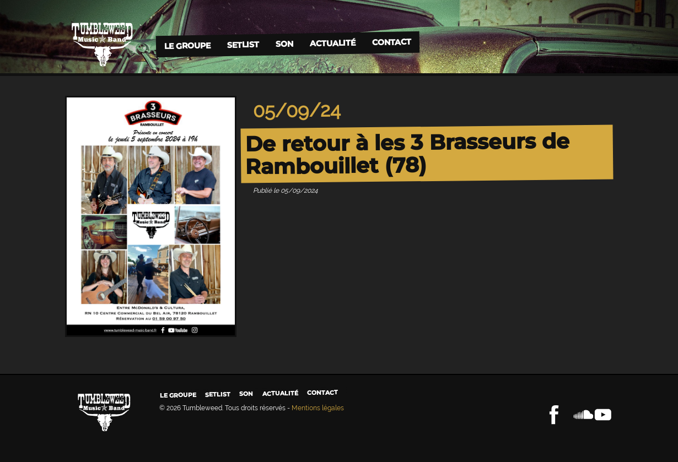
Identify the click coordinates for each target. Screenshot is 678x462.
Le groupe (187, 45)
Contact (391, 42)
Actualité (332, 42)
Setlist (243, 45)
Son (284, 44)
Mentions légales (318, 408)
